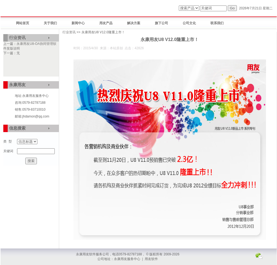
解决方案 (133, 23)
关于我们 (50, 23)
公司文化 (189, 23)
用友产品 (106, 23)
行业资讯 (17, 37)
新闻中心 (78, 23)
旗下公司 (161, 23)
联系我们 (217, 23)
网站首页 (22, 23)
